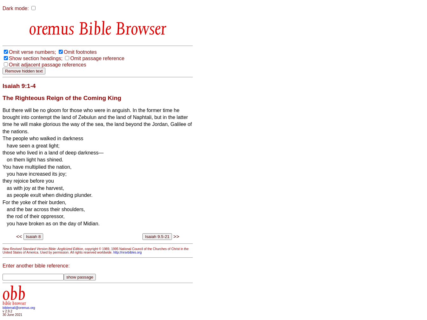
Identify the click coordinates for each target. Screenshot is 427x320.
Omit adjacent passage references (47, 64)
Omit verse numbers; (32, 52)
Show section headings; (35, 58)
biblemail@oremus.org (19, 308)
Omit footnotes (80, 52)
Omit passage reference (97, 58)
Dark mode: (16, 8)
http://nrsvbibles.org (127, 252)
